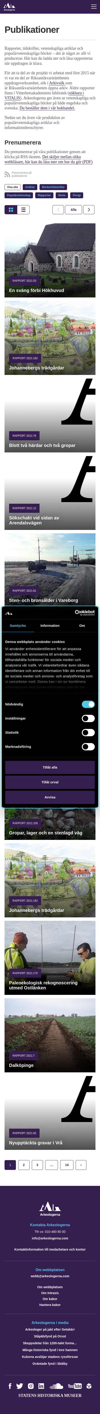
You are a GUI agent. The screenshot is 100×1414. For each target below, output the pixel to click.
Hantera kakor (49, 1304)
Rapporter (44, 195)
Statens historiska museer (50, 1395)
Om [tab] (82, 625)
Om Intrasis (50, 1293)
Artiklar (30, 187)
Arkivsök (57, 83)
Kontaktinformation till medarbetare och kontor (49, 1249)
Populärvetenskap (18, 195)
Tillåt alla (50, 767)
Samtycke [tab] (18, 625)
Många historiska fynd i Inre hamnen (50, 1350)
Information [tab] (50, 625)
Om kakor (50, 1298)
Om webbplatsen (50, 1287)
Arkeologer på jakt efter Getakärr (50, 1329)
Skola (61, 195)
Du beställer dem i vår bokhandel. (47, 108)
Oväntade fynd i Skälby (50, 1363)
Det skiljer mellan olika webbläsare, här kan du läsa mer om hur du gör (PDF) (48, 159)
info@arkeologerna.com (50, 1238)
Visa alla (12, 187)
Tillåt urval (50, 782)
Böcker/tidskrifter (53, 187)
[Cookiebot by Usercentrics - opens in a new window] (75, 613)
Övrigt (77, 195)
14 (67, 1165)
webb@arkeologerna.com (50, 1276)
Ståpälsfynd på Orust (50, 1336)
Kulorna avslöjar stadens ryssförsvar (50, 1356)
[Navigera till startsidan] (50, 1215)
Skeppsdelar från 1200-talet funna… (50, 1343)
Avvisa (50, 797)
